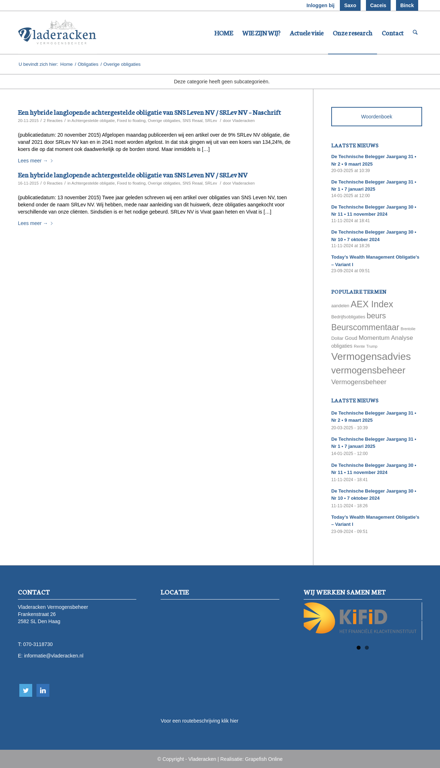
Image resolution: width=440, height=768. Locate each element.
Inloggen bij (321, 5)
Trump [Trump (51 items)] (371, 346)
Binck (407, 5)
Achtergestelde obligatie (93, 120)
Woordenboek (376, 116)
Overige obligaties (164, 120)
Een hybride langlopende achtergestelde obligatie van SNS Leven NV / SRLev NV (133, 174)
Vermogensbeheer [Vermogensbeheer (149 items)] (358, 382)
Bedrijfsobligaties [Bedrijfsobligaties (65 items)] (348, 316)
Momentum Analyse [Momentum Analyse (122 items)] (386, 337)
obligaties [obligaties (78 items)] (341, 346)
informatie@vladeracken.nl (53, 656)
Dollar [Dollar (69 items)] (337, 338)
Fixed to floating (131, 120)
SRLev (211, 120)
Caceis (378, 5)
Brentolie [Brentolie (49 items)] (408, 329)
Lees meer (36, 160)
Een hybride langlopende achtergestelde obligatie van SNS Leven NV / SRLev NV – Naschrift (149, 112)
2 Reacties (53, 120)
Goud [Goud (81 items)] (351, 338)
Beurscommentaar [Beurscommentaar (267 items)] (365, 327)
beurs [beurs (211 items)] (376, 316)
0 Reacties (53, 183)
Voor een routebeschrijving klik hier (199, 721)
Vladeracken (243, 120)
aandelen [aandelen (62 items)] (340, 305)
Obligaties (88, 64)
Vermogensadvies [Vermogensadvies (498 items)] (371, 356)
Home (66, 64)
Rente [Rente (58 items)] (359, 346)
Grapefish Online (264, 759)
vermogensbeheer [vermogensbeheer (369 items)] (368, 370)
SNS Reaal (192, 120)
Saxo (350, 5)
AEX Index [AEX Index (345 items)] (372, 304)
